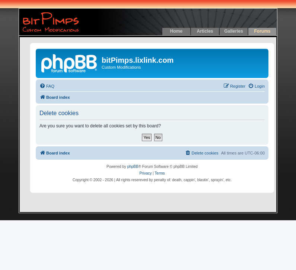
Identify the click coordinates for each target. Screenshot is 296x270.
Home (176, 31)
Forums (262, 31)
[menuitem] (46, 86)
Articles (205, 31)
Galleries (233, 31)
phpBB (133, 167)
